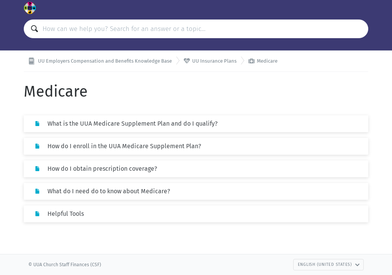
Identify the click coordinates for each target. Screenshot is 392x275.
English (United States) (329, 264)
